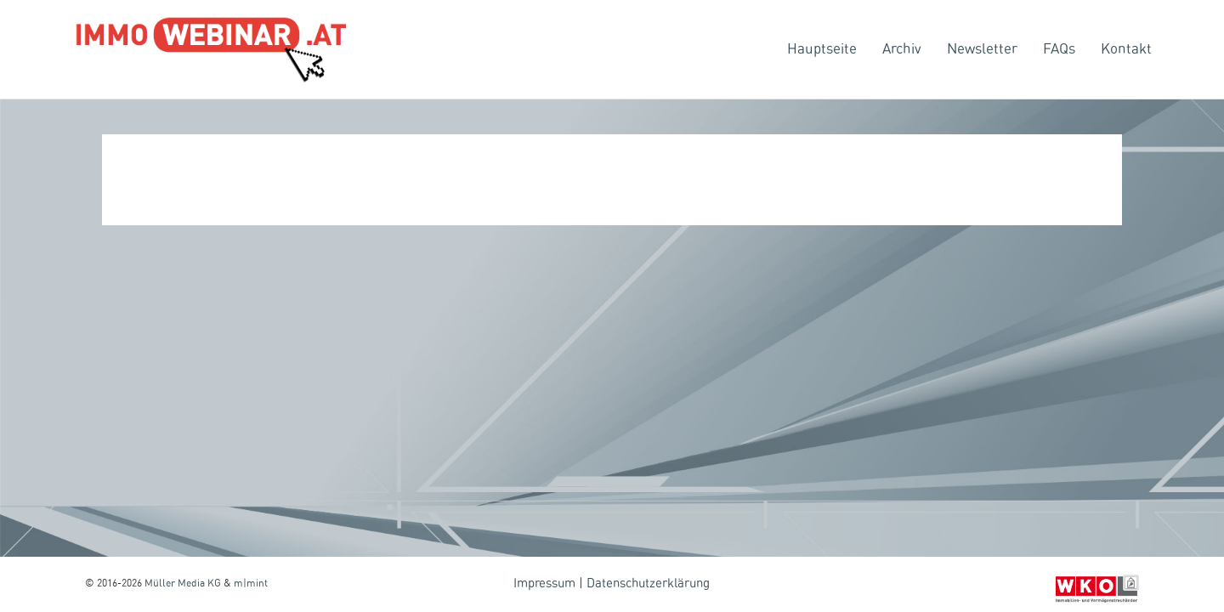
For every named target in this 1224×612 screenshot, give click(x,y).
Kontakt (1126, 49)
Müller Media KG (182, 583)
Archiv (901, 49)
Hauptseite (822, 49)
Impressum (544, 583)
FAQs (1059, 49)
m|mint (251, 583)
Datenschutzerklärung (648, 583)
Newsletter (982, 49)
